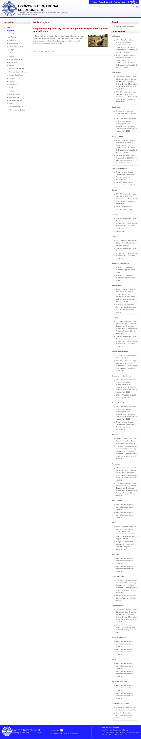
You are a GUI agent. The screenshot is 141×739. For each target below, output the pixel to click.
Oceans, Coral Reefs (15, 75)
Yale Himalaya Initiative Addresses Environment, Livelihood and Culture (125, 715)
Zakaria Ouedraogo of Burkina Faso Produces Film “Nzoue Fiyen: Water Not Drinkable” (126, 441)
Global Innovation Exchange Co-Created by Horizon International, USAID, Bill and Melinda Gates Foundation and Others (126, 97)
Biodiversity (12, 40)
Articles (117, 2)
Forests (11, 56)
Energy (11, 50)
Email (120, 734)
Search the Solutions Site (125, 27)
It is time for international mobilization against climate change (126, 113)
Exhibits (11, 53)
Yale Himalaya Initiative (16, 110)
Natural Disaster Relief (16, 69)
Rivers (10, 88)
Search (124, 2)
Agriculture (12, 34)
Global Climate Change (16, 59)
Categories (10, 31)
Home (94, 2)
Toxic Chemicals (14, 94)
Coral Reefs (120, 231)
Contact (109, 2)
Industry (11, 65)
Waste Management (15, 100)
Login (135, 7)
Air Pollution (12, 37)
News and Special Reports (17, 72)
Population (12, 81)
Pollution (11, 78)
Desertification (13, 43)
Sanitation (12, 91)
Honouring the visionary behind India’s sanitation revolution (124, 507)
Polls (8, 27)
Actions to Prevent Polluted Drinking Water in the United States (126, 598)
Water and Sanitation (15, 107)
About (101, 2)
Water (10, 103)
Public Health (13, 84)
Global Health (13, 62)
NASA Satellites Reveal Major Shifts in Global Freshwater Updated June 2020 (126, 243)
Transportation (13, 97)
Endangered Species (15, 46)
